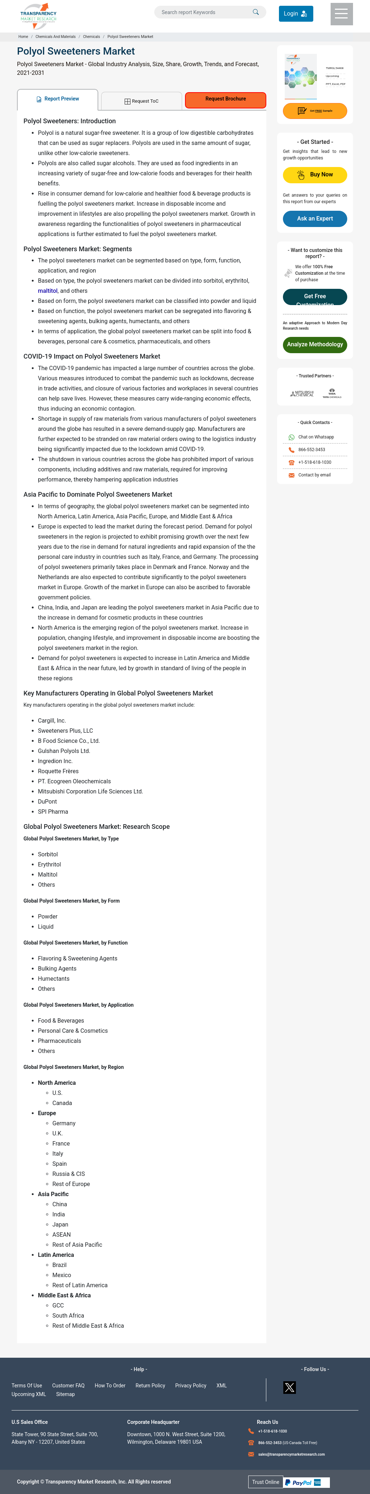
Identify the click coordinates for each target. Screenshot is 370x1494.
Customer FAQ (68, 1385)
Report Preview (57, 99)
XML (221, 1385)
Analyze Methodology (315, 344)
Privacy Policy (190, 1385)
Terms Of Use (27, 1385)
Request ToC (141, 101)
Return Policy (150, 1385)
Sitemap (65, 1394)
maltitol (47, 290)
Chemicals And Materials (55, 37)
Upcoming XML (29, 1394)
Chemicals (91, 37)
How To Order (110, 1385)
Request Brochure (226, 99)
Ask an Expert (315, 218)
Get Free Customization (315, 299)
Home (23, 37)
